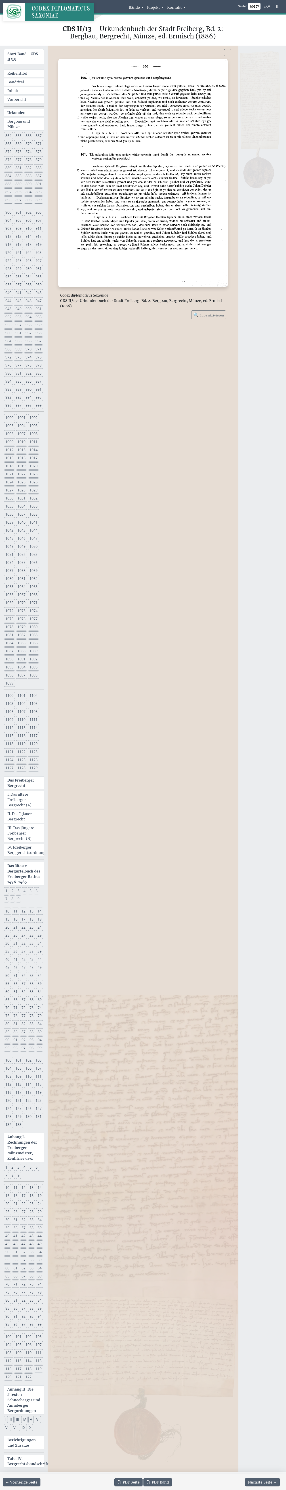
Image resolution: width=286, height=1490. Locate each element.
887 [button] (39, 175)
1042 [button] (9, 530)
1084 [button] (9, 643)
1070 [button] (21, 602)
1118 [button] (9, 743)
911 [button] (39, 228)
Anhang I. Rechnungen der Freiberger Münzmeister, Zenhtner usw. (22, 1148)
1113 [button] (21, 727)
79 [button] (40, 1015)
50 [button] (7, 975)
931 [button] (39, 268)
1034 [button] (21, 506)
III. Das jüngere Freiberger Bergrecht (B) (20, 833)
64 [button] (40, 991)
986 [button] (28, 381)
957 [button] (18, 324)
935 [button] (39, 276)
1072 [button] (9, 610)
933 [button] (18, 276)
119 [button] (39, 1092)
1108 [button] (33, 711)
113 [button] (18, 1084)
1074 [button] (33, 610)
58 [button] (31, 983)
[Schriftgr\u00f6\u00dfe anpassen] (267, 6)
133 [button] (18, 1124)
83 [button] (31, 1023)
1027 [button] (9, 490)
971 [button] (39, 349)
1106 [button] (9, 711)
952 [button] (8, 316)
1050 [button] (33, 546)
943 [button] (39, 292)
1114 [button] (33, 727)
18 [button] (31, 919)
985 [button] (18, 381)
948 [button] (8, 308)
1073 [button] (21, 610)
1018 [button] (9, 466)
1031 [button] (21, 498)
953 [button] (18, 316)
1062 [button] (33, 578)
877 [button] (18, 159)
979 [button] (39, 365)
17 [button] (23, 919)
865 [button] (18, 135)
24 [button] (40, 927)
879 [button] (39, 159)
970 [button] (28, 349)
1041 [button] (33, 522)
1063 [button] (9, 586)
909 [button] (18, 228)
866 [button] (28, 135)
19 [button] (40, 919)
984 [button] (8, 381)
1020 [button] (33, 466)
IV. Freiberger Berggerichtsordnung (25, 850)
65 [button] (7, 999)
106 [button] (28, 1068)
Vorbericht (16, 99)
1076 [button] (21, 618)
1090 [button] (9, 659)
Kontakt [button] (175, 7)
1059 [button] (33, 570)
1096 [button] (9, 675)
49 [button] (40, 967)
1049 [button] (21, 546)
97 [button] (23, 1047)
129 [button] (18, 1116)
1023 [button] (33, 474)
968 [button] (8, 349)
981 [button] (18, 373)
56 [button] (15, 983)
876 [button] (8, 159)
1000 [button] (9, 417)
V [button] (31, 1419)
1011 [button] (33, 441)
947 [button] (39, 300)
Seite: (242, 6)
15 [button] (7, 919)
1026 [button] (33, 482)
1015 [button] (9, 457)
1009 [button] (9, 441)
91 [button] (15, 1039)
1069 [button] (9, 602)
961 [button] (18, 333)
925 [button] (18, 260)
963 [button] (39, 333)
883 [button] (39, 167)
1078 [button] (9, 626)
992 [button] (8, 397)
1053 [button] (33, 554)
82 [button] (23, 1023)
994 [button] (28, 397)
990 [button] (28, 389)
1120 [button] (33, 743)
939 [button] (39, 284)
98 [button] (31, 1047)
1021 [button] (9, 474)
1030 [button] (9, 498)
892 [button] (8, 192)
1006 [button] (9, 433)
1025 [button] (21, 482)
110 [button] (28, 1076)
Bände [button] (135, 7)
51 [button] (15, 975)
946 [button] (28, 300)
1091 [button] (21, 659)
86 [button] (15, 1031)
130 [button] (28, 1116)
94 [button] (40, 1039)
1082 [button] (21, 634)
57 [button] (23, 983)
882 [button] (28, 167)
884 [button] (8, 175)
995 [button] (39, 397)
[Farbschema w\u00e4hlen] (277, 6)
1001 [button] (21, 417)
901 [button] (18, 212)
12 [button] (23, 911)
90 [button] (7, 1039)
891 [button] (39, 183)
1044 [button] (33, 530)
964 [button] (8, 341)
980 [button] (8, 373)
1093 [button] (9, 667)
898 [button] (28, 200)
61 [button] (15, 991)
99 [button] (40, 1047)
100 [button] (8, 1060)
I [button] (5, 1419)
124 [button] (8, 1108)
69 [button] (40, 999)
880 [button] (8, 167)
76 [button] (15, 1015)
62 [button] (23, 991)
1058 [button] (21, 570)
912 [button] (8, 236)
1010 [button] (21, 441)
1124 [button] (9, 759)
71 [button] (15, 1007)
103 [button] (39, 1060)
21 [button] (15, 927)
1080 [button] (33, 626)
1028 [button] (21, 490)
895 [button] (39, 192)
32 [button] (23, 943)
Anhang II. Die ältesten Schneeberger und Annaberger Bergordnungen (23, 1400)
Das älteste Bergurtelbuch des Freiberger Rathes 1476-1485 (23, 874)
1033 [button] (9, 506)
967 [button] (39, 341)
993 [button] (18, 397)
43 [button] (31, 959)
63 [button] (31, 991)
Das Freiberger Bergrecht (20, 783)
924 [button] (8, 260)
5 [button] (30, 890)
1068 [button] (33, 594)
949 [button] (18, 308)
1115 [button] (9, 735)
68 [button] (31, 999)
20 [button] (7, 927)
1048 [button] (9, 546)
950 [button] (28, 308)
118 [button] (28, 1092)
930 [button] (28, 268)
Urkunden (16, 112)
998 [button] (28, 405)
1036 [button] (9, 514)
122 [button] (28, 1100)
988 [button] (8, 389)
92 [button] (23, 1039)
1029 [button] (33, 490)
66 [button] (15, 999)
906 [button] (28, 220)
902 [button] (28, 212)
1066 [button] (9, 594)
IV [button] (24, 1419)
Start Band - (22, 56)
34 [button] (40, 943)
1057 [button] (9, 570)
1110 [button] (21, 719)
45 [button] (7, 967)
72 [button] (23, 1007)
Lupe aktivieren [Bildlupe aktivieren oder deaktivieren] (208, 315)
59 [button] (40, 983)
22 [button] (23, 927)
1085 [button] (21, 643)
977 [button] (18, 365)
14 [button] (40, 911)
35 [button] (7, 951)
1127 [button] (9, 767)
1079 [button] (21, 626)
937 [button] (18, 284)
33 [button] (31, 943)
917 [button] (18, 244)
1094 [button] (21, 667)
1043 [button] (21, 530)
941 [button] (18, 292)
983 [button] (39, 373)
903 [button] (39, 212)
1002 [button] (33, 417)
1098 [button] (33, 675)
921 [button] (18, 252)
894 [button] (28, 192)
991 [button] (39, 389)
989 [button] (18, 389)
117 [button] (18, 1092)
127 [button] (39, 1108)
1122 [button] (21, 751)
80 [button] (7, 1023)
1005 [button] (33, 425)
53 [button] (31, 975)
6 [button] (37, 890)
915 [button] (39, 236)
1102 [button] (33, 695)
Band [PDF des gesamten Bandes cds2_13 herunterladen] (157, 1482)
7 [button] (6, 898)
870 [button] (28, 143)
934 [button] (28, 276)
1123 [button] (33, 751)
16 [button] (15, 919)
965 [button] (18, 341)
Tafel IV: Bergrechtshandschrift (25, 1461)
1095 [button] (33, 667)
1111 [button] (33, 719)
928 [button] (8, 268)
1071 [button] (33, 602)
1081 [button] (9, 634)
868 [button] (8, 143)
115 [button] (39, 1084)
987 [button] (39, 381)
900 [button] (8, 212)
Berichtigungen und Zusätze (21, 1443)
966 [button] (28, 341)
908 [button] (8, 228)
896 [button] (8, 200)
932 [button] (8, 276)
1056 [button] (33, 562)
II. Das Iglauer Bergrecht (19, 816)
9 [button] (18, 898)
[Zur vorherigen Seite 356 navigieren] (21, 1482)
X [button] (30, 1427)
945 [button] (18, 300)
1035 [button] (33, 506)
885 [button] (18, 175)
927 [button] (39, 260)
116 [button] (8, 1092)
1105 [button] (33, 703)
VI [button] (37, 1419)
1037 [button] (21, 514)
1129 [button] (33, 767)
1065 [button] (33, 586)
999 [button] (39, 405)
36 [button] (15, 951)
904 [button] (8, 220)
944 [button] (8, 300)
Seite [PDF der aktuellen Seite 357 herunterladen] (128, 1482)
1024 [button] (9, 482)
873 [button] (18, 151)
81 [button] (15, 1023)
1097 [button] (21, 675)
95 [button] (7, 1047)
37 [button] (23, 951)
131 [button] (39, 1116)
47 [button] (23, 967)
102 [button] (28, 1060)
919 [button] (39, 244)
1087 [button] (9, 651)
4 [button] (24, 890)
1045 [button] (9, 538)
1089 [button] (33, 651)
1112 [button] (9, 727)
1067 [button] (21, 594)
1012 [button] (9, 449)
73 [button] (31, 1007)
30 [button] (7, 943)
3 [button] (18, 890)
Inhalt (12, 91)
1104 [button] (21, 703)
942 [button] (28, 292)
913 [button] (18, 236)
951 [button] (39, 308)
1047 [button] (33, 538)
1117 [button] (33, 735)
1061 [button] (21, 578)
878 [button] (28, 159)
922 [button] (28, 252)
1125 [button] (21, 759)
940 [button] (8, 292)
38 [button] (31, 951)
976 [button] (8, 365)
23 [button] (31, 927)
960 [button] (8, 333)
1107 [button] (21, 711)
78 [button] (31, 1015)
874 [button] (28, 151)
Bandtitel (15, 82)
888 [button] (8, 183)
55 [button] (7, 983)
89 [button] (40, 1031)
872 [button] (8, 151)
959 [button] (39, 324)
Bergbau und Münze (18, 124)
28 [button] (31, 935)
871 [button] (39, 143)
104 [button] (8, 1068)
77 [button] (23, 1015)
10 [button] (7, 911)
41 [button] (15, 959)
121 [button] (18, 1100)
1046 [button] (21, 538)
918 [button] (28, 244)
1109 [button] (9, 719)
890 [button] (28, 183)
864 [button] (8, 135)
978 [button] (28, 365)
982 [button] (28, 373)
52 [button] (23, 975)
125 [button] (18, 1108)
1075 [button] (9, 618)
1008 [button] (33, 433)
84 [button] (40, 1023)
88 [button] (31, 1031)
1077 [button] (33, 618)
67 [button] (23, 999)
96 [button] (15, 1047)
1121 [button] (9, 751)
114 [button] (28, 1084)
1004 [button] (21, 425)
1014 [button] (33, 449)
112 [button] (8, 1084)
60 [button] (7, 991)
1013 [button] (21, 449)
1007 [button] (21, 433)
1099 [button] (9, 683)
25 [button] (7, 935)
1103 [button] (9, 703)
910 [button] (28, 228)
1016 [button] (21, 457)
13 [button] (31, 911)
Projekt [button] (154, 7)
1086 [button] (33, 643)
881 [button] (18, 167)
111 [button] (39, 1076)
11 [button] (15, 911)
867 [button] (39, 135)
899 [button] (39, 200)
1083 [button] (33, 634)
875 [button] (39, 151)
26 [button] (15, 935)
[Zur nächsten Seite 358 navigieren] (262, 1482)
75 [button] (7, 1015)
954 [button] (28, 316)
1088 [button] (21, 651)
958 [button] (28, 324)
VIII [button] (15, 1427)
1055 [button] (21, 562)
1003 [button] (9, 425)
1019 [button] (21, 466)
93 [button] (31, 1039)
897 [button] (18, 200)
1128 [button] (21, 767)
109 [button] (18, 1076)
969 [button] (18, 349)
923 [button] (39, 252)
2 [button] (12, 890)
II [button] (11, 1419)
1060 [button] (9, 578)
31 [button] (15, 943)
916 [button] (8, 244)
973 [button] (18, 357)
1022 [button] (21, 474)
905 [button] (18, 220)
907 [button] (39, 220)
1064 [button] (21, 586)
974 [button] (28, 357)
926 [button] (28, 260)
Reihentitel (17, 73)
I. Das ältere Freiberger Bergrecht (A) (19, 799)
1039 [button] (9, 522)
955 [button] (39, 316)
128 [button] (8, 1116)
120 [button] (8, 1100)
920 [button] (8, 252)
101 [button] (18, 1060)
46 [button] (15, 967)
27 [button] (23, 935)
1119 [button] (21, 743)
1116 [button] (21, 735)
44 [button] (40, 959)
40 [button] (7, 959)
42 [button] (23, 959)
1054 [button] (9, 562)
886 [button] (28, 175)
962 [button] (28, 333)
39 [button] (40, 951)
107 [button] (39, 1068)
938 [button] (28, 284)
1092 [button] (33, 659)
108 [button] (8, 1076)
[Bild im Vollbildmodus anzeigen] (227, 52)
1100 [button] (9, 695)
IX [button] (23, 1427)
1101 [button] (21, 695)
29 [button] (40, 935)
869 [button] (18, 143)
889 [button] (18, 183)
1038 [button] (33, 514)
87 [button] (23, 1031)
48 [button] (31, 967)
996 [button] (8, 405)
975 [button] (39, 357)
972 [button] (8, 357)
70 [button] (7, 1007)
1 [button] (6, 890)
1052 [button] (21, 554)
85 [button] (7, 1031)
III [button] (17, 1419)
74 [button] (40, 1007)
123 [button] (39, 1100)
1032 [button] (33, 498)
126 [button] (28, 1108)
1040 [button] (21, 522)
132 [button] (8, 1124)
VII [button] (7, 1427)
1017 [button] (33, 457)
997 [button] (18, 405)
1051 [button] (9, 554)
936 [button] (8, 284)
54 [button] (40, 975)
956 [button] (8, 324)
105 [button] (18, 1068)
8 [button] (12, 898)
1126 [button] (33, 759)
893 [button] (18, 192)
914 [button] (28, 236)
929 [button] (18, 268)
